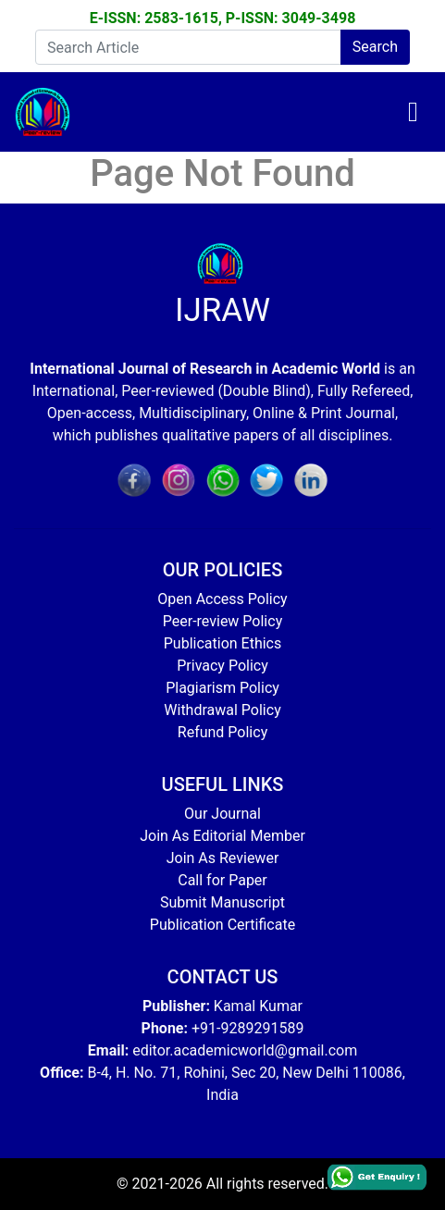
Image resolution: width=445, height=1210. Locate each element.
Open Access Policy (222, 599)
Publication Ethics (222, 643)
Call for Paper (222, 880)
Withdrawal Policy (222, 710)
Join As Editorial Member (222, 836)
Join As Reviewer (223, 858)
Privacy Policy (222, 665)
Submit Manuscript (222, 902)
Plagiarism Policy (222, 688)
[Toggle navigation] (413, 111)
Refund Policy (222, 732)
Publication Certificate (222, 924)
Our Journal (222, 813)
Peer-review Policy (222, 621)
